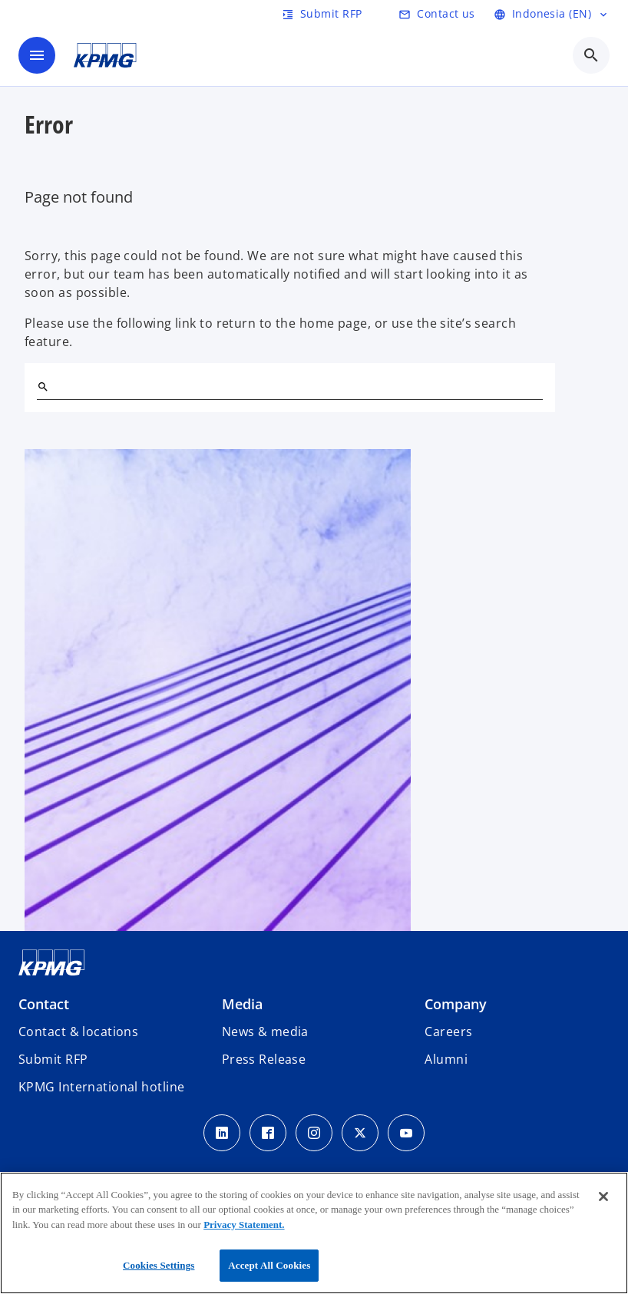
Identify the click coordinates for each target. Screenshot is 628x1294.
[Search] (43, 387)
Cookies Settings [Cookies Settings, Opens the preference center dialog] (158, 1265)
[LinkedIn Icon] (221, 1132)
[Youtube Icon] (406, 1132)
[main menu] (36, 55)
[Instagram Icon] (314, 1132)
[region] (314, 1233)
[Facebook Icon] (268, 1132)
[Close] (603, 1196)
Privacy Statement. (243, 1224)
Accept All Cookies (269, 1265)
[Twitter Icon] (360, 1132)
